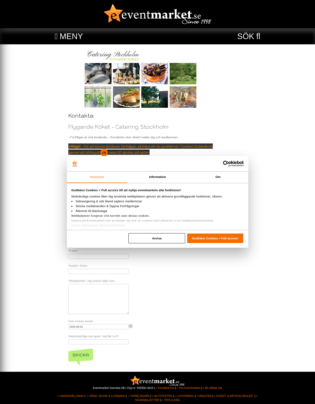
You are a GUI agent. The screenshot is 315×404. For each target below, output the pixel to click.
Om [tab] (217, 177)
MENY (71, 36)
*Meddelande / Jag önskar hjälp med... (109, 280)
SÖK (245, 36)
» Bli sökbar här (212, 387)
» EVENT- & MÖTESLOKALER (233, 396)
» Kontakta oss (165, 387)
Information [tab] (157, 177)
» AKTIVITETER (162, 396)
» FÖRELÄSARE (139, 396)
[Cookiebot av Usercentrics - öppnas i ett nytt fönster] (226, 164)
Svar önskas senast (97, 321)
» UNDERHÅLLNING (70, 396)
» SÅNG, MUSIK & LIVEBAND (106, 396)
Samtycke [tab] (97, 177)
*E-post (89, 250)
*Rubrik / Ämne (94, 265)
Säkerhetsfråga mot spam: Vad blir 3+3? (110, 336)
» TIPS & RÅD (171, 400)
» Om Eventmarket (188, 387)
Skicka (97, 355)
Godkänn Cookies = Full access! (215, 238)
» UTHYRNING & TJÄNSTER (193, 396)
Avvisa (157, 238)
